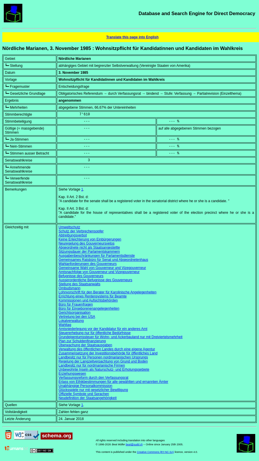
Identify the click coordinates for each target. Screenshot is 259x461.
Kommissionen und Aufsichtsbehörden (88, 300)
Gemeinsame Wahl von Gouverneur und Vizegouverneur (102, 268)
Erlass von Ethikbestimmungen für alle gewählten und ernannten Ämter (113, 382)
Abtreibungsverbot (73, 235)
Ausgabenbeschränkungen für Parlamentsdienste (97, 256)
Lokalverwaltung (71, 321)
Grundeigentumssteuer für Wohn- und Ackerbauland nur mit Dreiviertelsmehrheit (120, 337)
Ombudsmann (69, 288)
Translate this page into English (132, 37)
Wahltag (65, 325)
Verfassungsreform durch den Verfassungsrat (93, 378)
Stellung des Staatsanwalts (79, 284)
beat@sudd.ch (134, 444)
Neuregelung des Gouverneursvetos (87, 243)
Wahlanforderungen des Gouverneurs (88, 264)
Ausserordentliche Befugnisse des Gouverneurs (95, 280)
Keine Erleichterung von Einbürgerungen (90, 239)
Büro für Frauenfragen (76, 304)
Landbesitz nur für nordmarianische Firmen (92, 365)
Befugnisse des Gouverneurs (81, 276)
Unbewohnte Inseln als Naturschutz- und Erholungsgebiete (104, 369)
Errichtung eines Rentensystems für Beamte (93, 296)
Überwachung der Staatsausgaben (85, 345)
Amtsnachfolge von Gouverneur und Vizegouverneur (99, 272)
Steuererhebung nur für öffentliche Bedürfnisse (95, 333)
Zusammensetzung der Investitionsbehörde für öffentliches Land (108, 353)
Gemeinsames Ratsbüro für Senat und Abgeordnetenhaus (103, 260)
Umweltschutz (69, 227)
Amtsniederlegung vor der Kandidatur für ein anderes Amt (103, 329)
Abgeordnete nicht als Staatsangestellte (89, 247)
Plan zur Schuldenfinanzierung (82, 341)
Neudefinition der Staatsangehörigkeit (88, 398)
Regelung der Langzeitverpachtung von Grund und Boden (103, 361)
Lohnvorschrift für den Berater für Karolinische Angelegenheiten (108, 292)
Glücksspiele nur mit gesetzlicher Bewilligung (93, 390)
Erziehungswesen (72, 374)
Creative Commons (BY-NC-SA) (155, 452)
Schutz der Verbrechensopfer (81, 231)
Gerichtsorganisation (74, 313)
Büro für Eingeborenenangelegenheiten (89, 308)
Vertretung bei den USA (77, 317)
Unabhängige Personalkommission (85, 386)
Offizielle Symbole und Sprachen (84, 394)
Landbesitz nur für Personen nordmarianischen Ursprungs (103, 357)
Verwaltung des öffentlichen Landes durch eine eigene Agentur (107, 349)
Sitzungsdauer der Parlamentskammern (89, 252)
